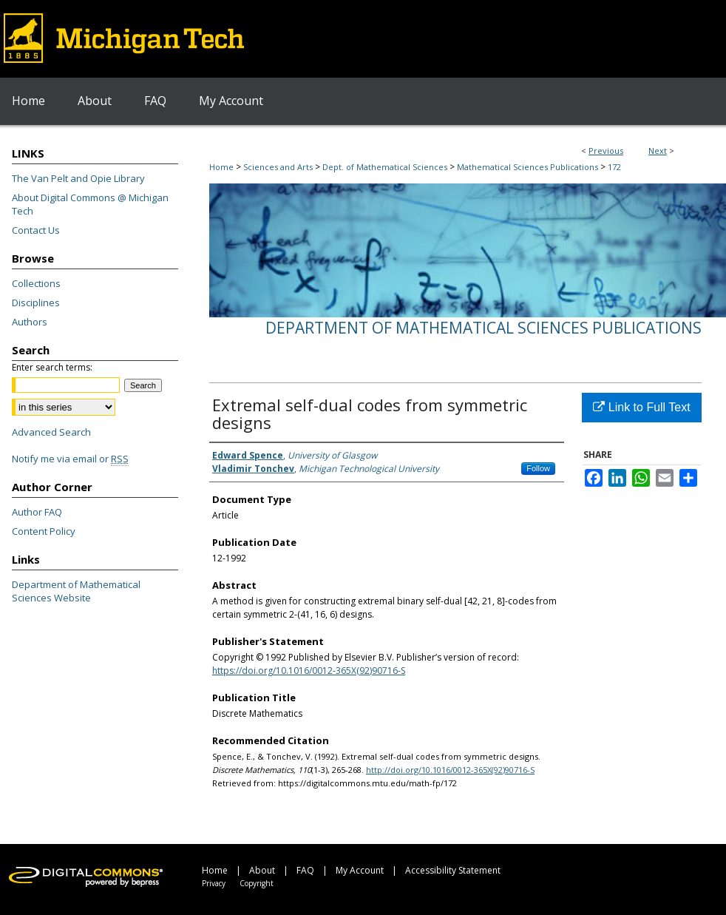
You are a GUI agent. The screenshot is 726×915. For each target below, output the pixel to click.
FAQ (305, 870)
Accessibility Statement (453, 870)
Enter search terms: (52, 367)
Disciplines (36, 302)
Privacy (213, 883)
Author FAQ (37, 512)
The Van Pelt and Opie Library (78, 178)
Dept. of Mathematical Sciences (384, 166)
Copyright (257, 883)
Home (221, 166)
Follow (538, 468)
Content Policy (43, 531)
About (262, 870)
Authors (29, 321)
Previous (605, 150)
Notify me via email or (70, 458)
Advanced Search (51, 432)
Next (657, 150)
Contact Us (36, 230)
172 (614, 166)
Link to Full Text (641, 407)
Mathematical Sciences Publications (527, 166)
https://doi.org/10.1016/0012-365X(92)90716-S (308, 670)
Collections (36, 283)
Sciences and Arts (278, 166)
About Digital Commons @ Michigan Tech (90, 204)
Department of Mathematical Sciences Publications (483, 327)
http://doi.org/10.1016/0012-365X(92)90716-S (450, 769)
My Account (360, 870)
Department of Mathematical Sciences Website (76, 591)
